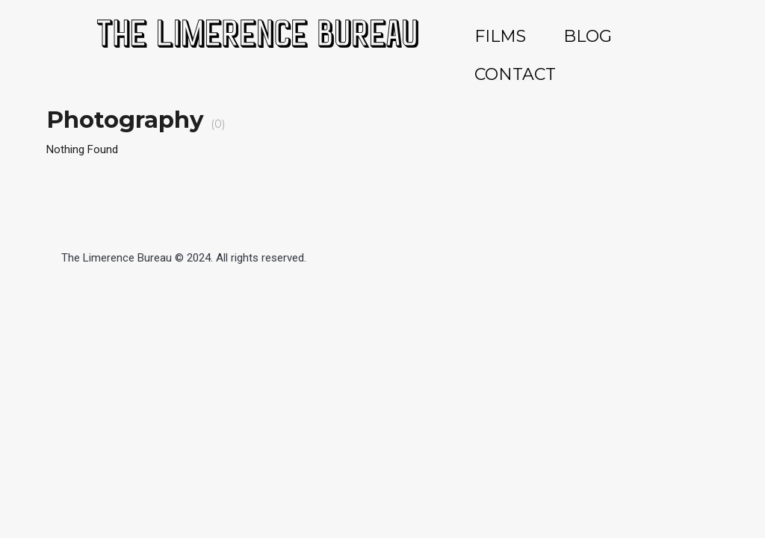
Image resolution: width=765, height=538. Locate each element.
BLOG (587, 36)
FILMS (500, 36)
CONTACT (515, 74)
